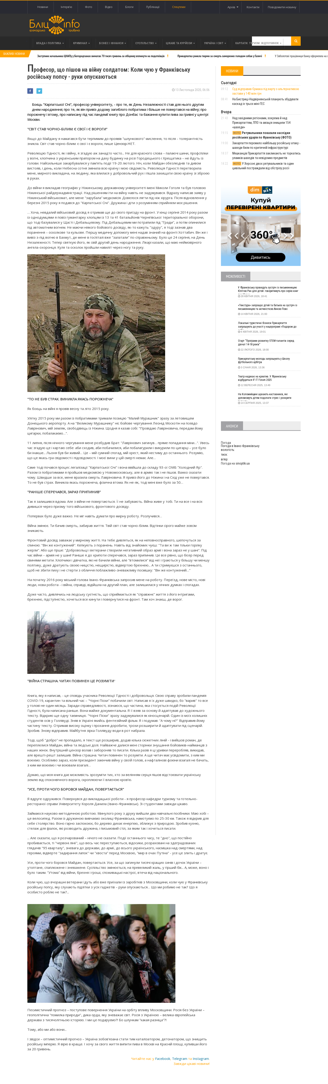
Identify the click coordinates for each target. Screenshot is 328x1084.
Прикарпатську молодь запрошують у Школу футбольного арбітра (268, 361)
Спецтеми (178, 7)
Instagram (201, 1056)
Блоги (129, 7)
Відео (109, 7)
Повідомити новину (280, 7)
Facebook (162, 1056)
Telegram (179, 1056)
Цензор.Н (122, 141)
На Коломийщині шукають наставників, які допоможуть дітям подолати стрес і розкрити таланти (269, 397)
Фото (88, 7)
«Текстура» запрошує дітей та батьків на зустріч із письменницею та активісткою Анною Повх (265, 308)
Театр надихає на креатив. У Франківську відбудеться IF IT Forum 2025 (266, 379)
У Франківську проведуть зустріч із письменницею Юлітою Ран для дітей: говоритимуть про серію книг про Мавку (265, 290)
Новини (42, 7)
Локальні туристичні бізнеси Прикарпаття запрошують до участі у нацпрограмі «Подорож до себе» (266, 326)
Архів (224, 7)
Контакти (248, 7)
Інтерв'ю (66, 7)
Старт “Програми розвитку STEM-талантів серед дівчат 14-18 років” (266, 343)
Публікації (152, 7)
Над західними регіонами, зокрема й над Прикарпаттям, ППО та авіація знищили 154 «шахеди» (261, 122)
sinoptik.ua (243, 463)
